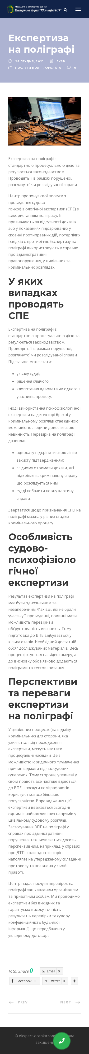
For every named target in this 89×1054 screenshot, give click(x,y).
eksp (60, 61)
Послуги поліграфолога (38, 67)
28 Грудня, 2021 (29, 61)
